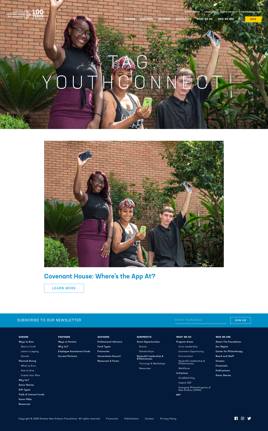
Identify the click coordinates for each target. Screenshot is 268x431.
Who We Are (226, 19)
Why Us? (24, 380)
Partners (146, 19)
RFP (178, 395)
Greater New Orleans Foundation (24, 11)
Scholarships (146, 351)
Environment (186, 356)
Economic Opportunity (191, 351)
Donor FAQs (25, 399)
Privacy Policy (168, 419)
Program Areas (184, 342)
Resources (24, 404)
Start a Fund (28, 347)
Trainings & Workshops (152, 364)
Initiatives (182, 373)
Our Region (222, 347)
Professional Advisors (110, 342)
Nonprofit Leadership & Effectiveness (150, 357)
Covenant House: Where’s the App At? (100, 276)
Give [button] (253, 19)
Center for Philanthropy (229, 351)
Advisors (164, 19)
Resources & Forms (108, 361)
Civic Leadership (188, 347)
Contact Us (210, 12)
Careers (220, 361)
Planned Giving (27, 361)
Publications (223, 371)
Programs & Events (251, 12)
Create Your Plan (30, 375)
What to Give (28, 366)
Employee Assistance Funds (74, 351)
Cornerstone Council (109, 356)
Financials (104, 351)
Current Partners (67, 356)
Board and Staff (225, 356)
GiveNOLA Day (187, 378)
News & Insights (228, 12)
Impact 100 (185, 383)
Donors (130, 19)
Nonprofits (184, 19)
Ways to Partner (67, 342)
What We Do (205, 19)
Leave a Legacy (30, 351)
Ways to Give (26, 342)
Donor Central (192, 12)
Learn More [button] (64, 288)
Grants (143, 347)
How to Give (27, 371)
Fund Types (104, 347)
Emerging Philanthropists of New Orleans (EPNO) (195, 389)
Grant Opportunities (148, 342)
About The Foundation (228, 342)
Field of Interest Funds (32, 395)
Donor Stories (26, 385)
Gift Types (25, 390)
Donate (25, 356)
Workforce (184, 368)
